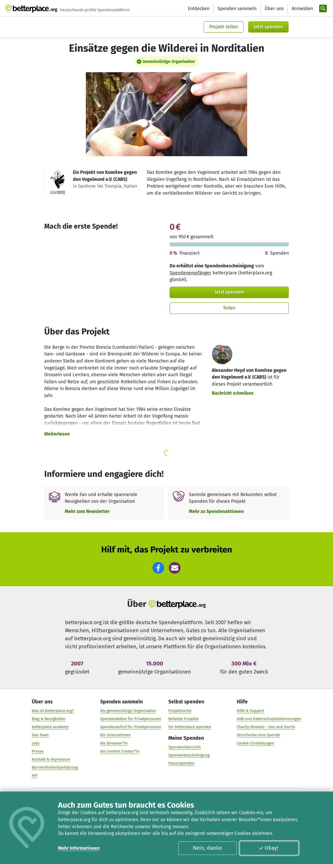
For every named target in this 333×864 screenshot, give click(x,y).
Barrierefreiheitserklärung (55, 767)
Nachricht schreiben (232, 393)
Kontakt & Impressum (51, 759)
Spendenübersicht (184, 747)
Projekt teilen (223, 27)
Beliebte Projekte (183, 718)
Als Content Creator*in (119, 751)
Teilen (229, 308)
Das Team (40, 735)
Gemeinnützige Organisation (169, 61)
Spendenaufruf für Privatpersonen (130, 727)
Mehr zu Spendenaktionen (216, 511)
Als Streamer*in (114, 743)
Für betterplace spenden (189, 727)
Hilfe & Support (250, 710)
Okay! (268, 848)
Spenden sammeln (237, 8)
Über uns (274, 8)
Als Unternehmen (115, 735)
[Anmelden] (302, 8)
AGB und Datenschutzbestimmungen (269, 718)
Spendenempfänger (190, 273)
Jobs (36, 743)
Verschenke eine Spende (258, 735)
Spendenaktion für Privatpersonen (130, 718)
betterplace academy (50, 727)
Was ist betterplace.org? (53, 710)
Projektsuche (179, 710)
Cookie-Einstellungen (255, 743)
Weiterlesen (57, 434)
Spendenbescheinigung (189, 755)
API (34, 775)
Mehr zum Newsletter (87, 511)
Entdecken (198, 8)
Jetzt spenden (268, 27)
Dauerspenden (181, 763)
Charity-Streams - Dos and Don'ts (266, 727)
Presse (37, 751)
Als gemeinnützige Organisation (128, 710)
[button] (158, 568)
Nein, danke (207, 848)
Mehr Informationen (79, 848)
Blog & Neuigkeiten (49, 718)
